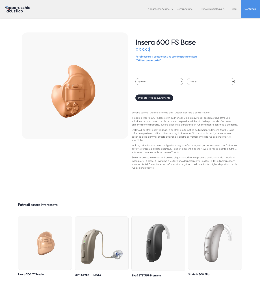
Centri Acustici (185, 8)
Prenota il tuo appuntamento (154, 97)
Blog (234, 8)
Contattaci (250, 8)
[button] (160, 9)
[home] (17, 9)
